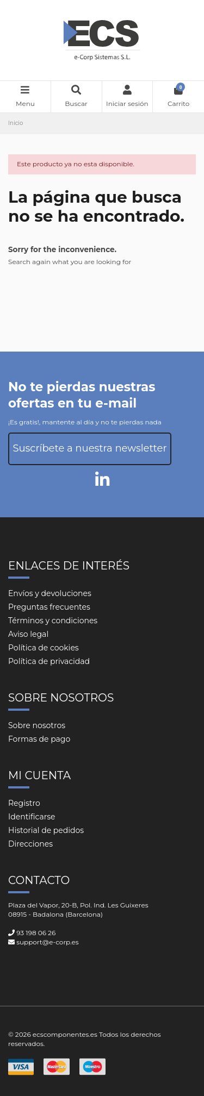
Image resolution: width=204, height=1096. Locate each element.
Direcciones (30, 844)
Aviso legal (28, 634)
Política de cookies (43, 648)
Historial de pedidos (46, 830)
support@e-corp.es (47, 942)
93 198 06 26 (35, 933)
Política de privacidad (49, 661)
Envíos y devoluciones (49, 593)
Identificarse (31, 817)
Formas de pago (39, 739)
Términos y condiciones (52, 620)
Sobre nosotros (36, 725)
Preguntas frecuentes (49, 607)
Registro (24, 803)
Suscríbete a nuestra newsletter (89, 448)
